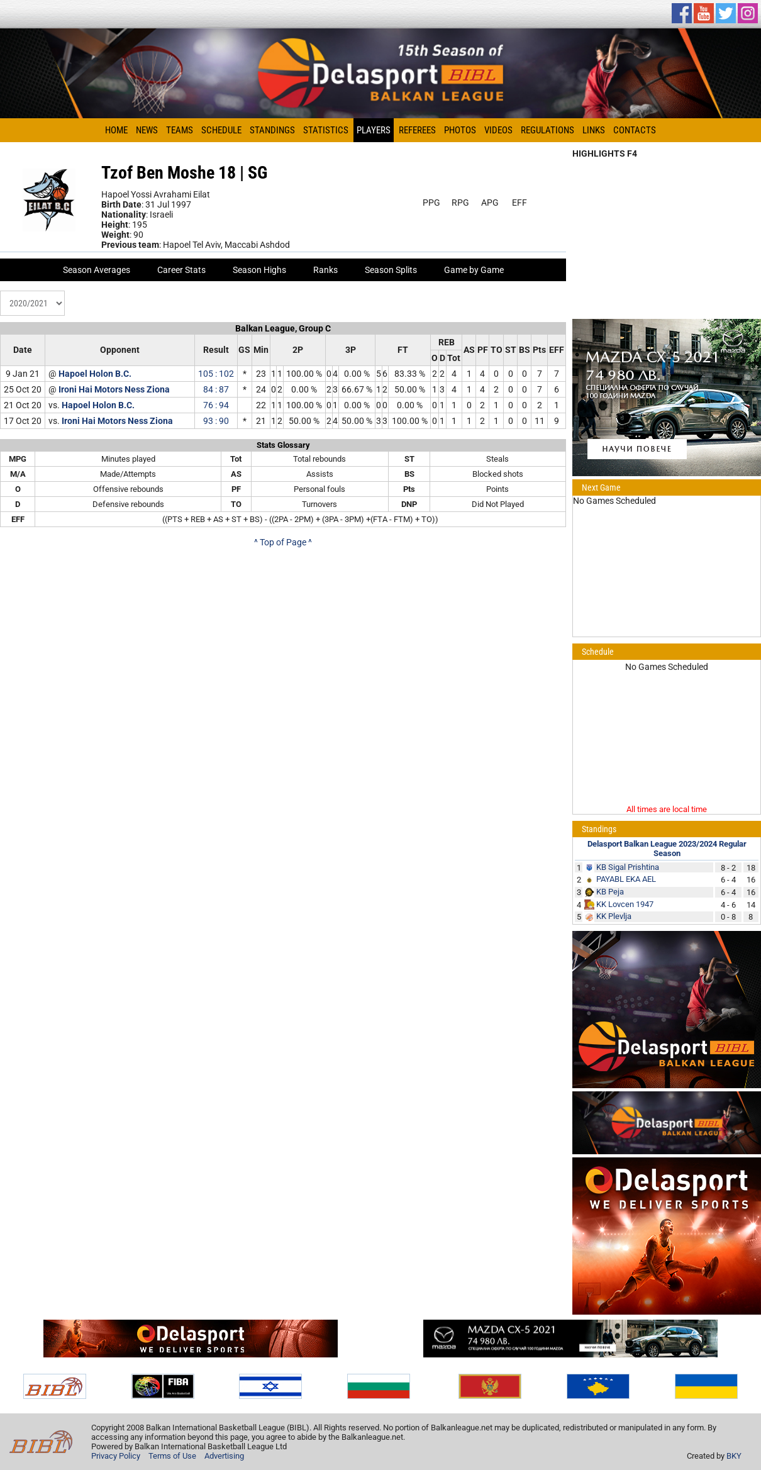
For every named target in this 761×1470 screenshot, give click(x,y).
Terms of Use (172, 1456)
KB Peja (610, 891)
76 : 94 (216, 405)
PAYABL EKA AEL (626, 879)
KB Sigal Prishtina (627, 867)
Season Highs (259, 270)
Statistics (325, 130)
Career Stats (181, 270)
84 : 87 (216, 389)
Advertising (224, 1456)
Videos (498, 130)
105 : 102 (216, 374)
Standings (272, 130)
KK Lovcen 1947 (624, 904)
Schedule (221, 130)
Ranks (325, 270)
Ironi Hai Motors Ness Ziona (114, 389)
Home (116, 130)
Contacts (634, 130)
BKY (734, 1456)
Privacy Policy (115, 1456)
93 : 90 (216, 421)
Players (374, 130)
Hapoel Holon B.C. (94, 374)
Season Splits (391, 270)
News (147, 130)
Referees (417, 130)
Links (593, 130)
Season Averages (96, 270)
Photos (460, 130)
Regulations (547, 130)
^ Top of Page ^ (283, 542)
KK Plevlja (613, 916)
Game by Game (474, 270)
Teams (179, 130)
